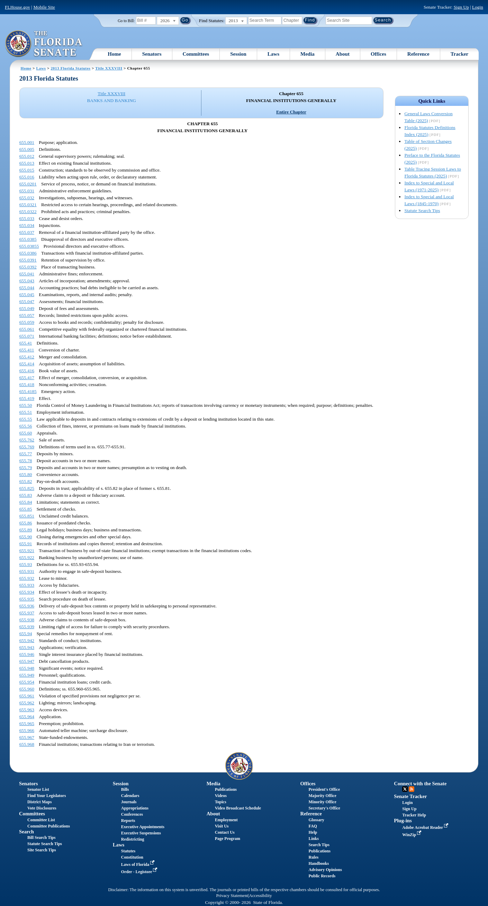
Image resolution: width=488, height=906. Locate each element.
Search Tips (318, 844)
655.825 (26, 488)
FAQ (312, 826)
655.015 (26, 170)
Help (312, 832)
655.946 (26, 654)
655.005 (26, 149)
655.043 (26, 280)
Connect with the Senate (420, 783)
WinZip (412, 834)
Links (313, 838)
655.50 (25, 405)
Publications (226, 789)
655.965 (26, 723)
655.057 (26, 315)
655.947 (26, 661)
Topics (220, 801)
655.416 (26, 370)
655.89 (25, 529)
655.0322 (28, 211)
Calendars (130, 795)
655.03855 (29, 246)
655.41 (25, 343)
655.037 (26, 232)
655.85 (25, 509)
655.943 (26, 647)
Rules (313, 857)
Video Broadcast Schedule (238, 808)
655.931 (26, 571)
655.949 (26, 675)
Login (477, 7)
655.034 (26, 225)
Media (307, 54)
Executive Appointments (142, 826)
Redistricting (132, 839)
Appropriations (134, 808)
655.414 (26, 363)
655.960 (26, 689)
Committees (196, 54)
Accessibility (260, 895)
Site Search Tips (41, 850)
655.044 (26, 287)
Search (26, 831)
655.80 (25, 474)
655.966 (26, 730)
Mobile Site (44, 7)
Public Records (321, 875)
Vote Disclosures (41, 808)
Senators (152, 54)
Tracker (459, 54)
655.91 (25, 543)
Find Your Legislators (46, 795)
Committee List (41, 819)
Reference (418, 54)
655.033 (26, 218)
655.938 (26, 619)
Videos (221, 795)
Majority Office (322, 795)
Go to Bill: (126, 21)
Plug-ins (403, 820)
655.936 (26, 605)
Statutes (128, 851)
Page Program (227, 838)
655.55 (25, 419)
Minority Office (322, 801)
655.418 (26, 384)
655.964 (26, 716)
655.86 (25, 522)
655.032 (26, 197)
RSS (411, 789)
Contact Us (225, 832)
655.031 (26, 190)
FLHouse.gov (17, 7)
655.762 (26, 439)
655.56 (25, 426)
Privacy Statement (232, 895)
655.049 (26, 308)
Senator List (38, 789)
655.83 (25, 495)
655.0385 (28, 239)
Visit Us (222, 826)
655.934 (26, 592)
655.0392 (28, 266)
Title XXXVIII (109, 68)
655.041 (26, 273)
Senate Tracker (410, 796)
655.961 (26, 695)
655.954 (26, 682)
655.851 (26, 516)
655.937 (26, 612)
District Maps (39, 801)
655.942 (26, 640)
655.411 (26, 350)
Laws (273, 54)
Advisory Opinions (325, 869)
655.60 (25, 433)
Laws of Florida (138, 864)
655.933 (26, 585)
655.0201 (28, 183)
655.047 (26, 301)
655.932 (26, 578)
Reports (128, 820)
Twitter (405, 789)
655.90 (25, 536)
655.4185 (28, 391)
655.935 (26, 599)
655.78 (25, 460)
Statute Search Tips (422, 210)
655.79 (25, 467)
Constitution (132, 857)
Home (114, 54)
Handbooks (318, 863)
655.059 (26, 322)
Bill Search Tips (41, 837)
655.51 (25, 412)
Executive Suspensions (141, 833)
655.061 (26, 329)
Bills (125, 789)
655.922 (26, 557)
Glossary (316, 819)
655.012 (26, 156)
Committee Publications (48, 826)
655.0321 (28, 204)
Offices (378, 54)
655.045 (26, 294)
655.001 (26, 142)
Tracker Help (414, 815)
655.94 (25, 633)
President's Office (324, 789)
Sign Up (461, 7)
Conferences (132, 814)
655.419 (26, 398)
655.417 (26, 377)
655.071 (26, 336)
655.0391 (28, 260)
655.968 (26, 744)
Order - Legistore (140, 871)
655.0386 (28, 253)
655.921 (26, 550)
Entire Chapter (291, 112)
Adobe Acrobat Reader (426, 827)
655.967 (26, 737)
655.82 (25, 481)
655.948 (26, 668)
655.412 (26, 356)
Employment (226, 819)
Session (238, 54)
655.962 (26, 702)
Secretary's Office (324, 808)
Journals (129, 801)
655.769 (26, 446)
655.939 (26, 626)
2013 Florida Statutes (70, 68)
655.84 (25, 502)
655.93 (25, 564)
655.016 (26, 177)
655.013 (26, 163)
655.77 (25, 453)
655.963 (26, 709)
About (343, 54)
